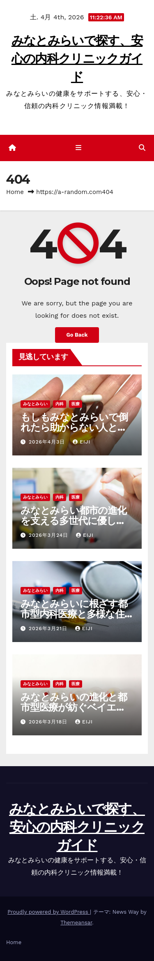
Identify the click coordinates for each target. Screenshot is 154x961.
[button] (142, 148)
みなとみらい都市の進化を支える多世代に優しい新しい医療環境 (73, 520)
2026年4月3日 (48, 442)
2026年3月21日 (49, 628)
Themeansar (76, 922)
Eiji (81, 442)
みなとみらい (35, 404)
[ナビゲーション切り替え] (78, 148)
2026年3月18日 (49, 722)
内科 (59, 404)
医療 (75, 404)
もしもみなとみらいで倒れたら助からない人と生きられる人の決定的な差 (74, 427)
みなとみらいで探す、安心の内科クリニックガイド (77, 58)
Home (15, 192)
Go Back (77, 335)
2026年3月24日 (49, 535)
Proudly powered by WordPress (48, 912)
